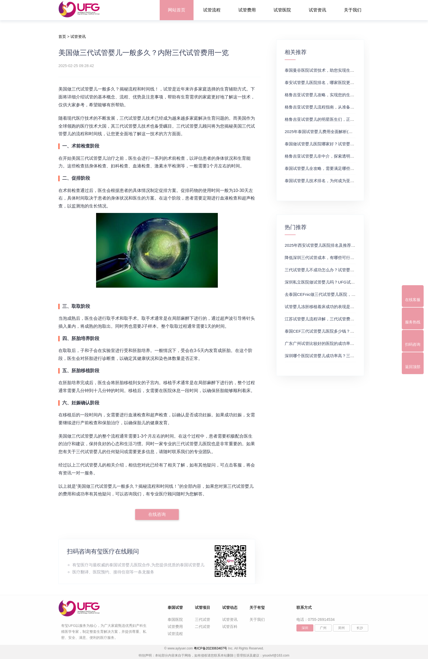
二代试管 (202, 626)
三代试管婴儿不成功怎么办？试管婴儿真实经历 (328, 269)
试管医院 (282, 10)
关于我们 (352, 10)
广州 (323, 628)
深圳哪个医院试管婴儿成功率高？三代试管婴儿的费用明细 (338, 355)
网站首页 (176, 10)
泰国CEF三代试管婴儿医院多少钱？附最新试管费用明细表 (338, 331)
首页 (62, 36)
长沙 (359, 628)
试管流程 (212, 10)
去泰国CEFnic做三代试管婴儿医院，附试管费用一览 (332, 294)
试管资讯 (317, 10)
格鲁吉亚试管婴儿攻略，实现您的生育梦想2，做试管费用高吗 (341, 94)
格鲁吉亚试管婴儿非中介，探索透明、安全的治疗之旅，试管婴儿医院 (348, 156)
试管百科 (229, 626)
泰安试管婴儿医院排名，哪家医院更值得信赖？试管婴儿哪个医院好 (346, 82)
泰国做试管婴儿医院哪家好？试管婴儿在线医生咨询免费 (336, 144)
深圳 (305, 628)
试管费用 (247, 10)
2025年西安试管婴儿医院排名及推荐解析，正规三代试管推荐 (340, 245)
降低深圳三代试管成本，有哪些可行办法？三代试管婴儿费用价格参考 (348, 257)
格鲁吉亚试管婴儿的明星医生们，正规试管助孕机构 (332, 119)
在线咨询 (157, 514)
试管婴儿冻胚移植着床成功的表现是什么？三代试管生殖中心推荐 (344, 306)
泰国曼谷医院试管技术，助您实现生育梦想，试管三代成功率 (340, 70)
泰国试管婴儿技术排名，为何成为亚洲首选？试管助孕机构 (338, 180)
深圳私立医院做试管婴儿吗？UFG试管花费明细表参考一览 (338, 282)
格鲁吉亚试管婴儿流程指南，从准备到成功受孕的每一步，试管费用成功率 (352, 107)
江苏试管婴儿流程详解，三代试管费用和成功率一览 (332, 319)
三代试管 (202, 619)
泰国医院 (175, 619)
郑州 (341, 628)
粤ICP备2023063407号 (210, 648)
